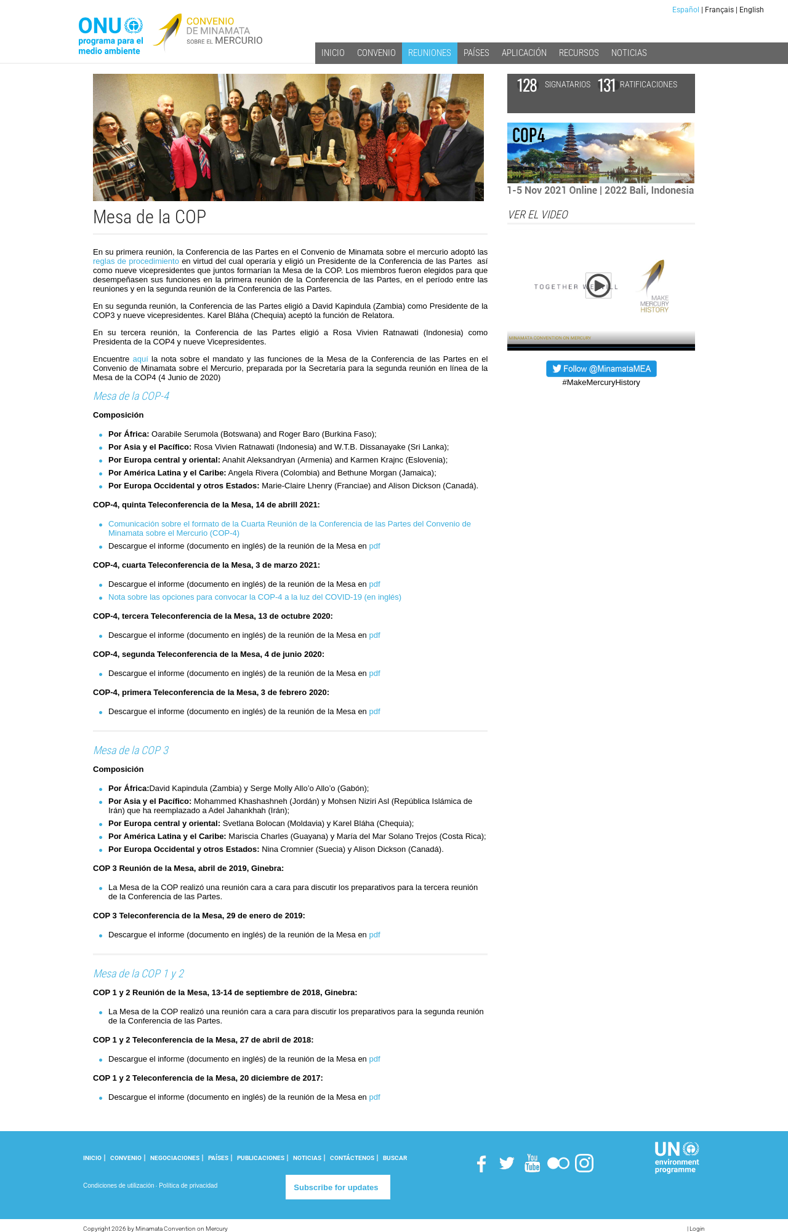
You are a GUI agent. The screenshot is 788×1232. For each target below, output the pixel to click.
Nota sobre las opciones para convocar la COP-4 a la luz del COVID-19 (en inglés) (254, 597)
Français (719, 10)
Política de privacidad (188, 1185)
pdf (374, 545)
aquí (140, 359)
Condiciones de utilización (119, 1185)
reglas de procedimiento (136, 261)
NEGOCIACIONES (174, 1158)
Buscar (395, 1158)
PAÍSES (218, 1158)
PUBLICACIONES (260, 1158)
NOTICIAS (307, 1158)
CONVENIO (126, 1158)
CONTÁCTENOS (352, 1158)
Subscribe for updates (336, 1187)
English (751, 10)
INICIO (92, 1158)
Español (685, 10)
